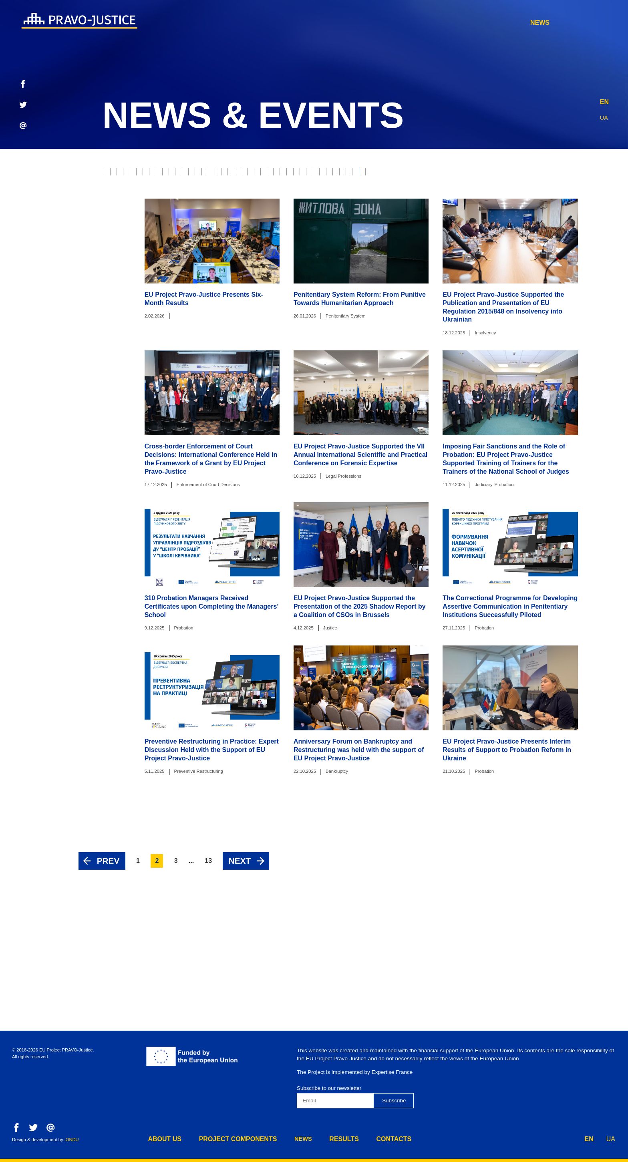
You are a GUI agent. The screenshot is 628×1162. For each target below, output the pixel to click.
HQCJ (604, 208)
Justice (143, 174)
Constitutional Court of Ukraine (204, 224)
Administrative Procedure (232, 240)
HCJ (577, 208)
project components (401, 22)
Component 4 (235, 257)
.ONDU (71, 1139)
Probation (332, 174)
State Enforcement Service (570, 191)
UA (604, 115)
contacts (564, 22)
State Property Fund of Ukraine (471, 224)
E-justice (376, 174)
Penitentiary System (319, 240)
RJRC (411, 174)
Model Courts (577, 174)
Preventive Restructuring (520, 240)
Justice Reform (131, 208)
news (469, 22)
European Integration (142, 240)
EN (604, 99)
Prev (108, 948)
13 (208, 948)
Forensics (224, 208)
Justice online (535, 208)
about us (326, 22)
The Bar (181, 208)
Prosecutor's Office (290, 191)
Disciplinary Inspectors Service (415, 240)
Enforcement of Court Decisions (388, 191)
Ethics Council (456, 174)
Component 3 (181, 257)
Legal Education (561, 224)
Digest (396, 224)
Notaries (267, 208)
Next (240, 948)
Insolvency (176, 191)
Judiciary (183, 174)
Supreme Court (517, 174)
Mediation (122, 224)
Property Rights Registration (342, 208)
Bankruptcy (126, 191)
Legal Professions (483, 191)
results (512, 22)
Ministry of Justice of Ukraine (451, 208)
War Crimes (226, 191)
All (112, 174)
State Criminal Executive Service (321, 224)
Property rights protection (257, 174)
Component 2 (127, 257)
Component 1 (596, 240)
